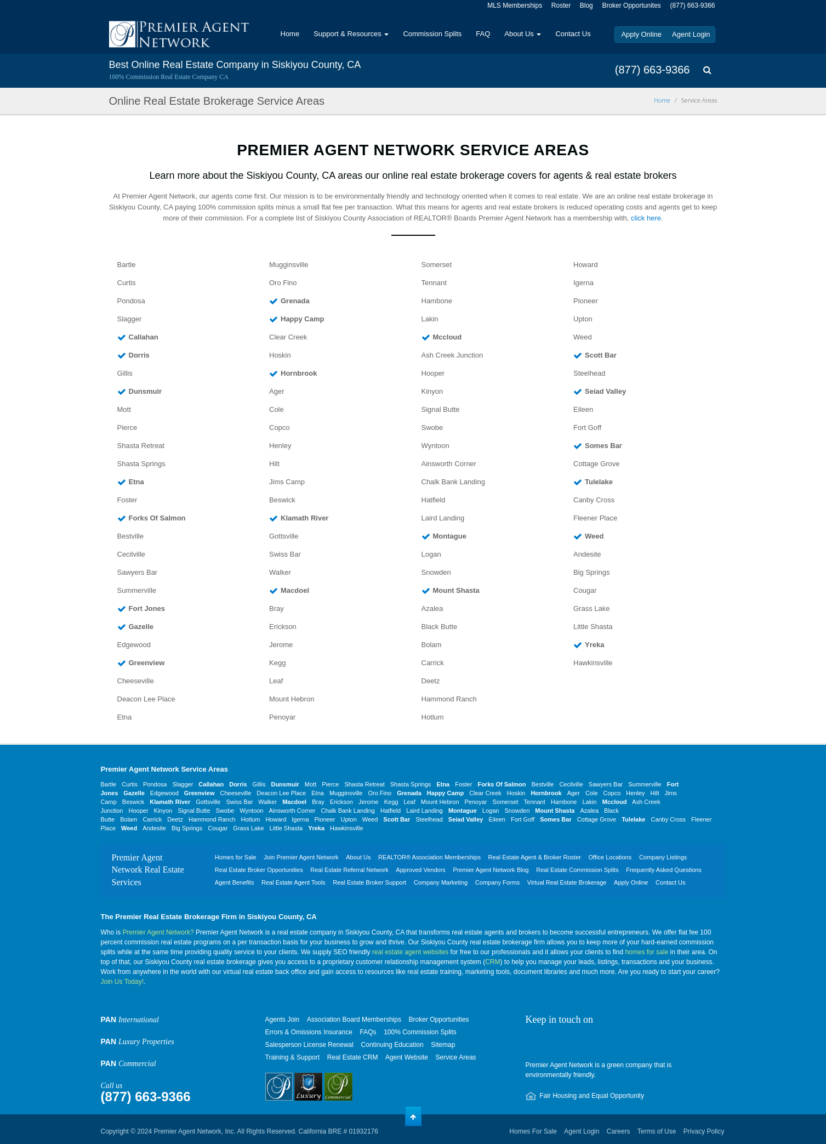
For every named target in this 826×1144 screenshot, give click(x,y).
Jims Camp (287, 482)
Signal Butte (440, 409)
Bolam (431, 645)
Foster (127, 500)
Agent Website (406, 1057)
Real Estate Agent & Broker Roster (534, 857)
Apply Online (641, 34)
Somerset (436, 264)
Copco (279, 427)
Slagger (129, 319)
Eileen (583, 409)
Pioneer (585, 301)
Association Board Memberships (354, 1019)
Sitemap (443, 1045)
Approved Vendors (421, 870)
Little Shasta (593, 626)
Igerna (583, 283)
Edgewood (134, 645)
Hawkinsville (593, 663)
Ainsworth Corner (448, 464)
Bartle (126, 264)
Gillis (125, 373)
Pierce (127, 427)
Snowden (436, 572)
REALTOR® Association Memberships (429, 857)
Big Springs (591, 572)
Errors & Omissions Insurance (308, 1032)
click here (646, 218)
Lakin (429, 319)
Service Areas (456, 1057)
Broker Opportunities (439, 1019)
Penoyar (282, 717)
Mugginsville (289, 264)
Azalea (432, 608)
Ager (276, 391)
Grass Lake (591, 608)
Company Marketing (441, 882)
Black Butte (439, 626)
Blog (586, 5)
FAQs (368, 1032)
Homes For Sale (533, 1131)
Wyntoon (435, 445)
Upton (583, 319)
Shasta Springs (141, 464)
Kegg (277, 663)
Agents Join (282, 1019)
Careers (618, 1131)
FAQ (483, 34)
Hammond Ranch (449, 699)
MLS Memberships (514, 5)
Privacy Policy (704, 1131)
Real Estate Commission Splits (577, 870)
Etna (124, 717)
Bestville (130, 536)
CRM (492, 962)
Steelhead (589, 373)
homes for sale (646, 952)
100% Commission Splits (420, 1032)
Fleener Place (595, 518)
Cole (276, 409)
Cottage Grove (596, 464)
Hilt (274, 464)
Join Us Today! (122, 982)
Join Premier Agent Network (301, 857)
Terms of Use (656, 1131)
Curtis (126, 283)
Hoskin (280, 355)
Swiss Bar (285, 554)
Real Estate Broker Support (369, 882)
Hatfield (433, 500)
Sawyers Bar (137, 572)
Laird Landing (443, 518)
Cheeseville (135, 681)
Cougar (585, 590)
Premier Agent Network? (158, 932)
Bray (276, 608)
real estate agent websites (410, 952)
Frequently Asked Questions (664, 870)
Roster (561, 5)
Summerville (137, 590)
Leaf (276, 681)
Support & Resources (351, 34)
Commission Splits (432, 34)
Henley (280, 445)
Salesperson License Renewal (309, 1045)
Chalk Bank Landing (453, 482)
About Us (522, 34)
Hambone (436, 301)
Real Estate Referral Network (349, 870)
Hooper (433, 373)
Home (290, 34)
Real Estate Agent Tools (293, 882)
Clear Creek (288, 337)
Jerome (281, 645)
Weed (582, 337)
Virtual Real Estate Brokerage (567, 882)
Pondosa (131, 301)
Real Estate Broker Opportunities (259, 870)
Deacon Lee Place (146, 699)
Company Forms (497, 882)
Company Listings (663, 857)
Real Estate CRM (352, 1057)
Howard (585, 264)
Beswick (282, 500)
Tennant (434, 283)
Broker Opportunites (631, 5)
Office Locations (610, 857)
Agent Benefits (234, 882)
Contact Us (572, 34)
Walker (280, 572)
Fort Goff (587, 427)
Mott (124, 409)
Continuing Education (392, 1045)
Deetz (430, 681)
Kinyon (432, 391)
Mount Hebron (291, 699)
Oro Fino (283, 283)
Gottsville (283, 536)
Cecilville (131, 554)
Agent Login (691, 34)
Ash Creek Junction (452, 355)
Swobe (432, 427)
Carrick (432, 663)
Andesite (587, 554)
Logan (431, 554)
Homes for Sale (236, 857)
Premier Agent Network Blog (490, 870)
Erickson (283, 626)
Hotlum (432, 717)
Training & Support (292, 1057)
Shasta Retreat (141, 445)
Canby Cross (593, 500)
